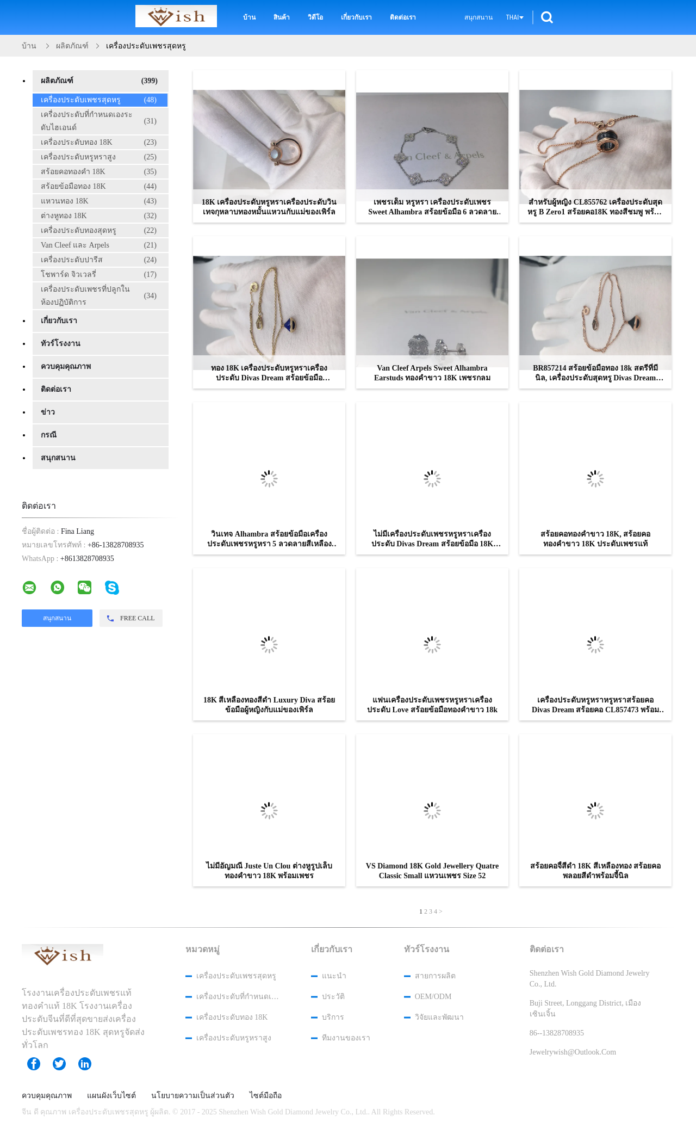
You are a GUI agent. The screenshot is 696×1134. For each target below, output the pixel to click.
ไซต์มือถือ (266, 1096)
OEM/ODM (433, 997)
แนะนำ (334, 976)
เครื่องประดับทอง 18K (99, 142)
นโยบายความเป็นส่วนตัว (192, 1096)
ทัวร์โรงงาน (60, 344)
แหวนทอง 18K (99, 201)
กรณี (49, 435)
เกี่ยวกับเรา (356, 17)
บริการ (333, 1017)
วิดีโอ (315, 17)
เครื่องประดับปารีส (99, 260)
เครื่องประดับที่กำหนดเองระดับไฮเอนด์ (99, 121)
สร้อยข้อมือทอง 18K (99, 186)
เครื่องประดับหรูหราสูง (99, 157)
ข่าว (48, 412)
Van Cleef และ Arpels (99, 245)
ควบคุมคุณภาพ (66, 366)
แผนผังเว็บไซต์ (111, 1096)
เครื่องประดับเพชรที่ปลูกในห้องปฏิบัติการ (99, 295)
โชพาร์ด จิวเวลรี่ (99, 274)
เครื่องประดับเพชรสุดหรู (99, 100)
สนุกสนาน (478, 17)
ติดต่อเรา (403, 17)
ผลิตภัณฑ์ (99, 81)
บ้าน (249, 17)
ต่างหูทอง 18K (99, 216)
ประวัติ (333, 997)
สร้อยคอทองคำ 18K (99, 171)
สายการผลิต (435, 976)
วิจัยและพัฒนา (439, 1017)
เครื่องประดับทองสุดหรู (99, 230)
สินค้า (282, 17)
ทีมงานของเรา (346, 1038)
